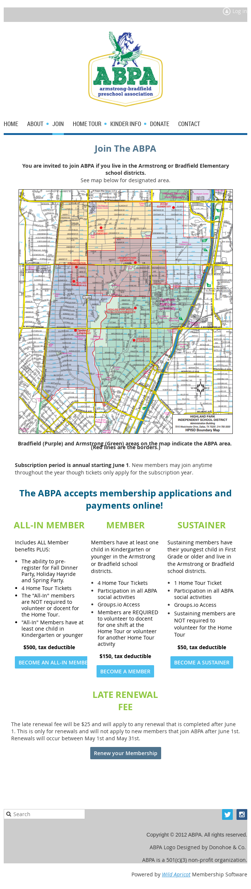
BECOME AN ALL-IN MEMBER (55, 662)
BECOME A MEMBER (125, 671)
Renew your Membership (125, 753)
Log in (239, 11)
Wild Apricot (176, 874)
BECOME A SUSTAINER (201, 662)
